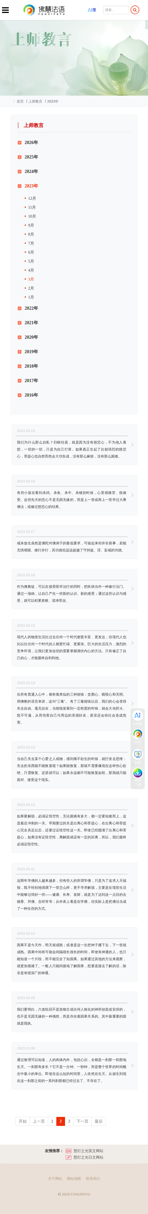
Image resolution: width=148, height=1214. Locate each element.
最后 (99, 1121)
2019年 (31, 351)
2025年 (31, 156)
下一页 (82, 1121)
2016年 (31, 395)
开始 (23, 1121)
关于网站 (55, 1179)
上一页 (39, 1121)
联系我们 (93, 1179)
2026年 (31, 142)
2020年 (31, 337)
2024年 (31, 171)
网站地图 (74, 1179)
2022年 (31, 308)
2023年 (31, 185)
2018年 (31, 366)
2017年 (31, 380)
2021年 (31, 322)
